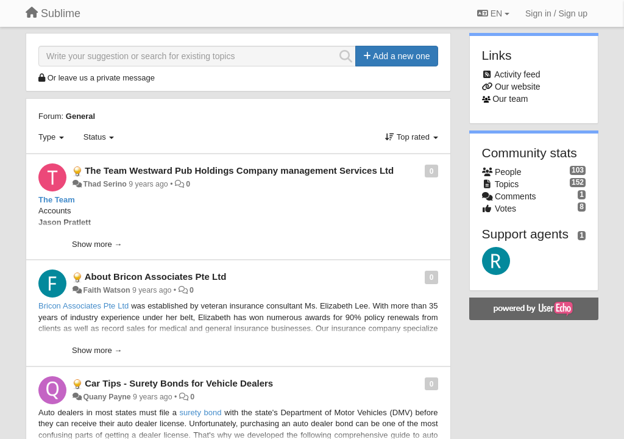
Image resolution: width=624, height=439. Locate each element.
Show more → (97, 244)
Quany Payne (106, 397)
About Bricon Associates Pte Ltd (156, 276)
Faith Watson (106, 290)
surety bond (201, 412)
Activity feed (517, 74)
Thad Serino (104, 184)
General (80, 116)
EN (493, 13)
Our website (518, 86)
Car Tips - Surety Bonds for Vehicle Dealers (179, 383)
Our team (510, 99)
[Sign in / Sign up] (556, 13)
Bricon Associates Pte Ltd (83, 305)
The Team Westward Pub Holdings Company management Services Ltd (239, 170)
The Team (56, 199)
